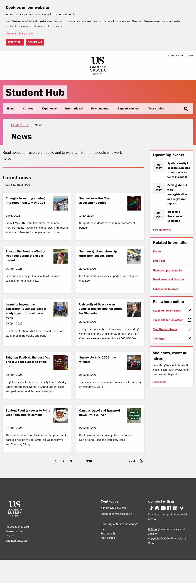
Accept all (35, 42)
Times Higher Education (168, 320)
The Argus (159, 338)
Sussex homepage (176, 55)
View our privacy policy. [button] (20, 33)
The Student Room (165, 329)
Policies (152, 529)
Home (10, 108)
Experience (49, 108)
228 (89, 461)
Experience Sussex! (165, 289)
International (74, 108)
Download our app (159, 514)
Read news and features (169, 279)
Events (157, 251)
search (186, 109)
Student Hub (35, 92)
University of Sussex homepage (119, 524)
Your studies (156, 108)
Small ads (159, 260)
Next (131, 461)
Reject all (15, 42)
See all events (162, 229)
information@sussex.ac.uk (116, 513)
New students (100, 108)
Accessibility (108, 533)
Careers (28, 108)
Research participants (167, 270)
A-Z (102, 528)
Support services (129, 108)
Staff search (108, 537)
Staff (190, 55)
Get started (159, 381)
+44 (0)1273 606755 (113, 507)
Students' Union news (167, 310)
